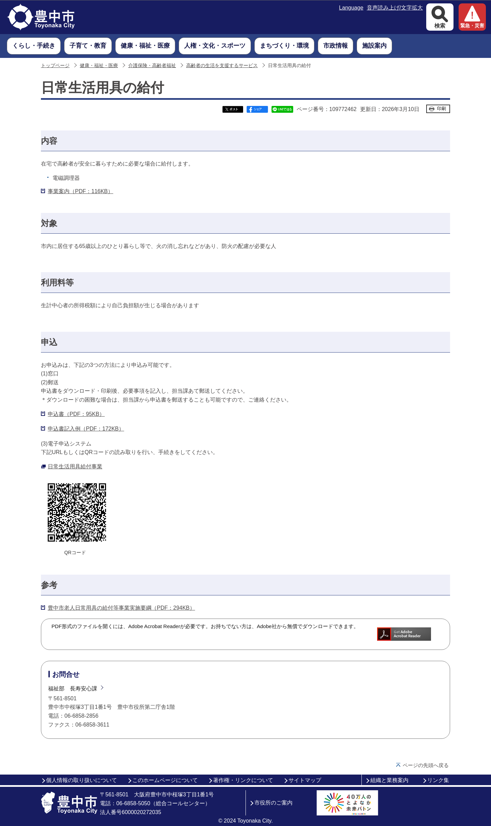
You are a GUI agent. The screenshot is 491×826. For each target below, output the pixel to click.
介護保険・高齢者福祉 (152, 65)
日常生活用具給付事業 (75, 466)
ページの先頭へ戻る (426, 765)
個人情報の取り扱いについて (81, 780)
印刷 (441, 108)
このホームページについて (165, 780)
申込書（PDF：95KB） (76, 414)
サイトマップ (304, 780)
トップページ (55, 65)
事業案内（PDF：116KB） (80, 191)
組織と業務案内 (389, 780)
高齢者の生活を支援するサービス (222, 65)
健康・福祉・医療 (99, 65)
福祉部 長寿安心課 (72, 688)
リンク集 (438, 780)
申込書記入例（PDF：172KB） (86, 429)
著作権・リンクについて (243, 780)
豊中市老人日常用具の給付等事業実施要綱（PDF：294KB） (121, 608)
